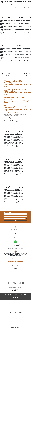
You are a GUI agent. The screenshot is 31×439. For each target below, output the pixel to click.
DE (11, 261)
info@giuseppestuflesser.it (17, 237)
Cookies (17, 289)
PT (19, 261)
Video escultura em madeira (15, 297)
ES (17, 261)
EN (13, 261)
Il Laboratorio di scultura (16, 268)
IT (9, 261)
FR (15, 261)
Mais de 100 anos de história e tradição (15, 312)
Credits (14, 289)
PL (21, 261)
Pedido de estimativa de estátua (15, 327)
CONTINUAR (15, 220)
